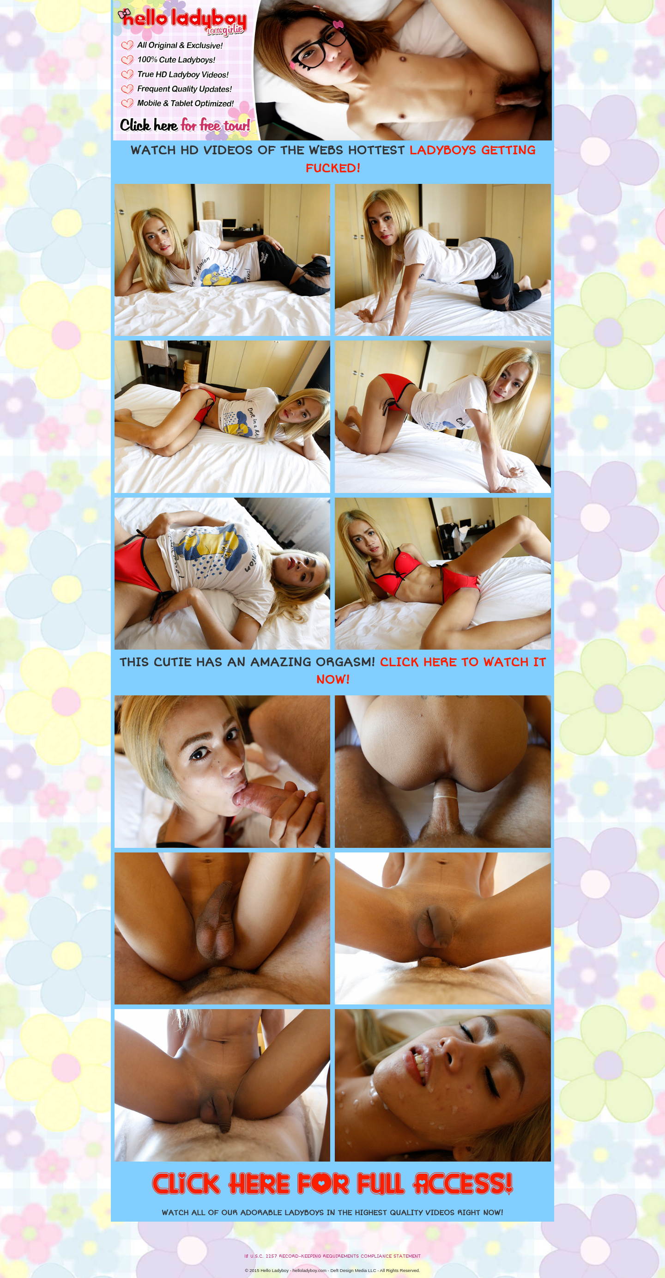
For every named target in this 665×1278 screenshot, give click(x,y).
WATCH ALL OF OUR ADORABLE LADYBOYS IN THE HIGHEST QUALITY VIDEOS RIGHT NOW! (332, 1212)
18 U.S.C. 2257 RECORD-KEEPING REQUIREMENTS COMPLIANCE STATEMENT (332, 1256)
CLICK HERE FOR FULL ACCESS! (332, 1185)
